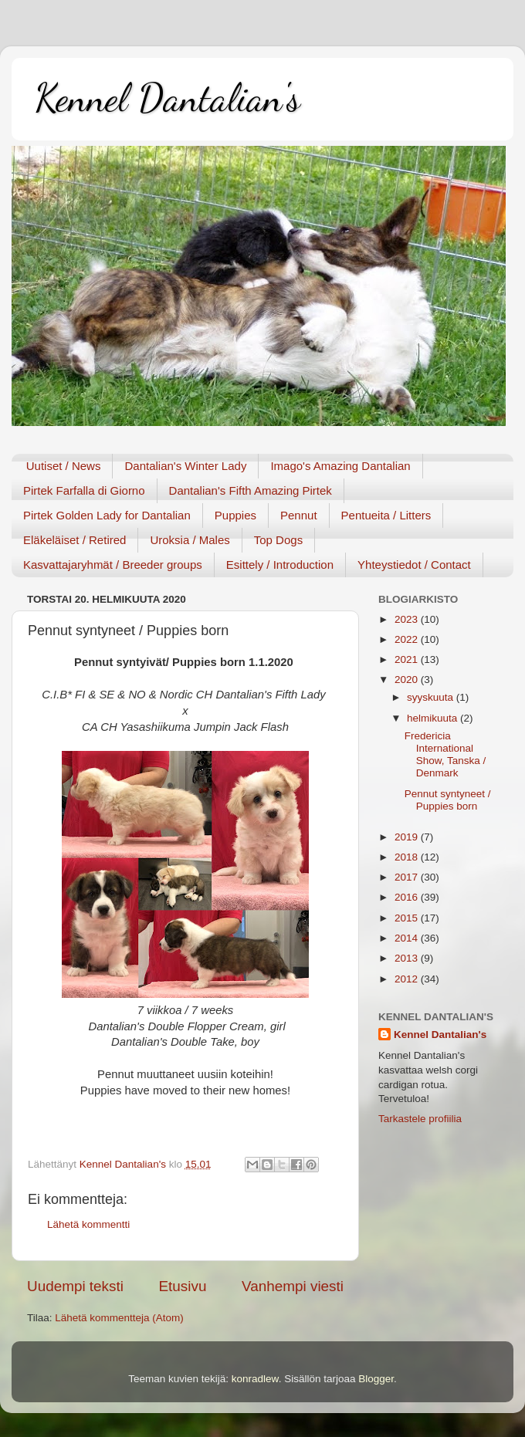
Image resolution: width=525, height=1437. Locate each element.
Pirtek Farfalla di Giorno (84, 490)
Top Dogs (278, 539)
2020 (408, 679)
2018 (408, 857)
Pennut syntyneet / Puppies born (448, 800)
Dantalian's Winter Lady (185, 465)
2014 (408, 938)
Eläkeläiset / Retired (74, 539)
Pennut (298, 515)
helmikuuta (433, 718)
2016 (408, 897)
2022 (408, 639)
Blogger (376, 1379)
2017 (408, 877)
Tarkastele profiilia (420, 1118)
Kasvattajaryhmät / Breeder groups (112, 564)
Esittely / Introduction (280, 564)
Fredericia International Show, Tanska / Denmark (445, 754)
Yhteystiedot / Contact (414, 564)
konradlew (255, 1379)
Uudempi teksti (75, 1286)
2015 (408, 918)
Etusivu (183, 1286)
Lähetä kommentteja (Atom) (119, 1318)
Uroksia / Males (189, 539)
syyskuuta (431, 697)
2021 (408, 659)
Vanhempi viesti (293, 1286)
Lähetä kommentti (88, 1224)
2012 (408, 979)
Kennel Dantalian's (167, 98)
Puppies (235, 515)
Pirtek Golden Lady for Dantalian (107, 515)
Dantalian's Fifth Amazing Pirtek (250, 490)
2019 (408, 837)
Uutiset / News (63, 465)
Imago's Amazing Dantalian (340, 465)
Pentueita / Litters (386, 515)
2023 (408, 619)
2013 (408, 958)
